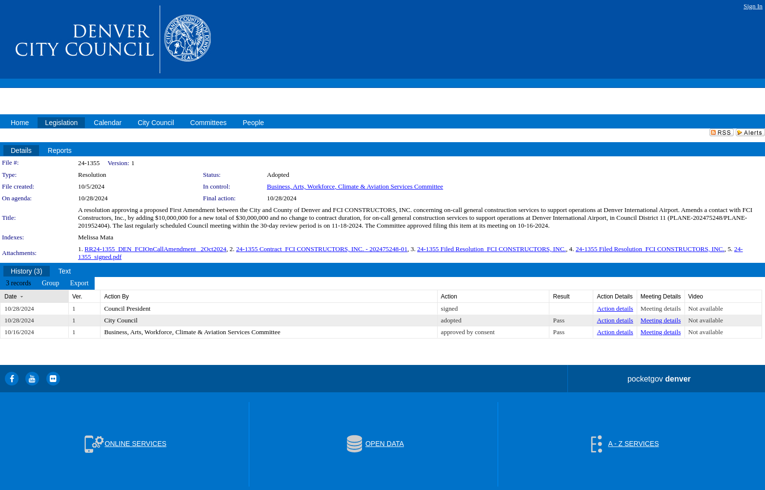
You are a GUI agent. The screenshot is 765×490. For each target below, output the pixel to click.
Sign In (753, 6)
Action (449, 296)
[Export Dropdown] (79, 283)
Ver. (77, 296)
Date (10, 296)
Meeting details (661, 308)
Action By (116, 296)
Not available (705, 308)
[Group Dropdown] (51, 283)
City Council (121, 320)
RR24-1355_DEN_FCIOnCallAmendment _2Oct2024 (155, 249)
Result (561, 296)
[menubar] (47, 283)
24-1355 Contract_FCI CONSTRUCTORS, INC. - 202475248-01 (321, 249)
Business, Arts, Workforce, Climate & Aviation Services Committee (355, 186)
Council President (127, 308)
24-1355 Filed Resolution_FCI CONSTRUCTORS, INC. (491, 249)
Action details (615, 308)
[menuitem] (18, 283)
